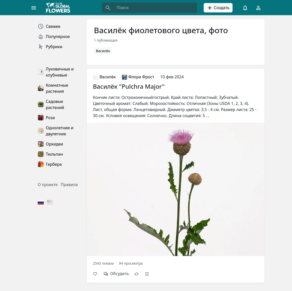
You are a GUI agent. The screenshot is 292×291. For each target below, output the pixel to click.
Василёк (103, 50)
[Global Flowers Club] (60, 8)
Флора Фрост (138, 77)
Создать (218, 8)
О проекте (48, 184)
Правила (69, 184)
